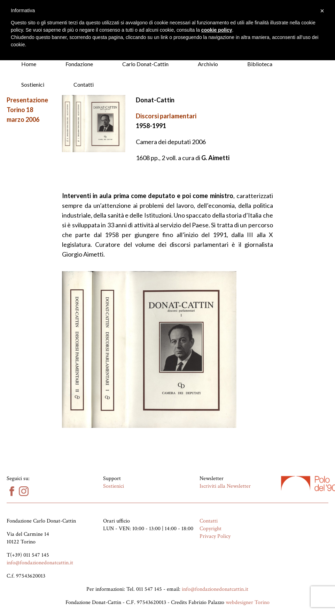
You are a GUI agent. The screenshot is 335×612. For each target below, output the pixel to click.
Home (28, 64)
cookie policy (216, 30)
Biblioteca (259, 64)
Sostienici (32, 84)
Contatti (83, 84)
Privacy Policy (215, 536)
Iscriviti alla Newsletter (225, 486)
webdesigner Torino (248, 602)
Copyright (210, 528)
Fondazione (79, 64)
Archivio (208, 64)
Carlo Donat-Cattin (145, 64)
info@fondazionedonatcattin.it (40, 562)
